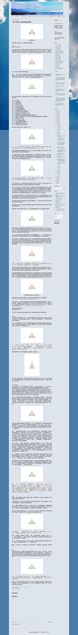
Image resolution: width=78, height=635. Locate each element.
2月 (57, 172)
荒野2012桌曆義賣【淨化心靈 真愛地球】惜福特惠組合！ (60, 90)
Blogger (47, 632)
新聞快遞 (58, 16)
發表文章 (57, 215)
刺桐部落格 (58, 207)
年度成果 (57, 49)
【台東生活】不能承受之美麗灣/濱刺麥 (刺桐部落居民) (61, 150)
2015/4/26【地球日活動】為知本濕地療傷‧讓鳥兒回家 (60, 104)
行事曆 (63, 16)
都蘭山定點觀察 (59, 61)
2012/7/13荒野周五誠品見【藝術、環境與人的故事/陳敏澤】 (61, 160)
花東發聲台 (58, 201)
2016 (57, 117)
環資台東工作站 (59, 199)
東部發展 (36, 16)
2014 (57, 121)
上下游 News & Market (60, 208)
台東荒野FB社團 (59, 205)
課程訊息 (57, 67)
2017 (57, 116)
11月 (58, 127)
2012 (57, 124)
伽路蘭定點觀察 (59, 51)
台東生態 (57, 46)
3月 (57, 171)
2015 (57, 119)
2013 (57, 122)
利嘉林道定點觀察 (59, 52)
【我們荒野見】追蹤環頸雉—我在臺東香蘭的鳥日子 (60, 94)
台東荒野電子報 (43, 16)
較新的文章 (14, 622)
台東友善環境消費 (51, 16)
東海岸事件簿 (58, 202)
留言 (56, 217)
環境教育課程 (30, 16)
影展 (56, 65)
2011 (57, 176)
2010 (57, 178)
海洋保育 (57, 58)
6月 (57, 166)
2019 (57, 112)
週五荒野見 (58, 62)
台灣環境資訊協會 (59, 198)
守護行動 (57, 48)
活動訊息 (57, 56)
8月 (57, 132)
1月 (57, 174)
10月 (58, 129)
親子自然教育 (17, 588)
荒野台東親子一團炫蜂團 (60, 204)
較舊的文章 (49, 622)
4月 (57, 169)
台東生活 (57, 45)
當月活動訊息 (23, 16)
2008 (57, 181)
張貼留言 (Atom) (18, 624)
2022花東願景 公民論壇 (60, 210)
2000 (57, 183)
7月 (57, 134)
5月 (57, 167)
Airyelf (40, 632)
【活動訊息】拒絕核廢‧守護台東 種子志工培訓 (61, 139)
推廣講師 (57, 59)
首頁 (13, 16)
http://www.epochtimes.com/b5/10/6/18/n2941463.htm (32, 305)
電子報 (57, 64)
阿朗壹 (57, 55)
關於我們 (17, 16)
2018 (57, 114)
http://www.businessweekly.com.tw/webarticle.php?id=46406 (25, 299)
